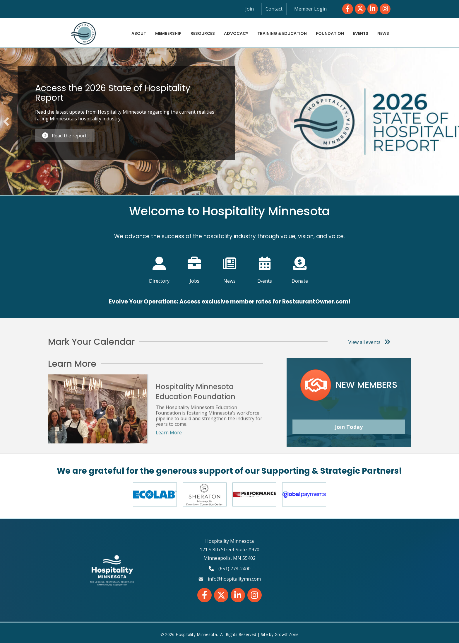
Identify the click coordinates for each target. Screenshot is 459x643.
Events (360, 33)
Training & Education (282, 33)
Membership (168, 33)
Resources (203, 33)
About (138, 33)
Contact (274, 9)
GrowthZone (287, 634)
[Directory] (159, 266)
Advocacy (236, 33)
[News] (229, 266)
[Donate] (300, 266)
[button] (6, 121)
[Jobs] (194, 266)
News (383, 33)
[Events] (265, 266)
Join (249, 9)
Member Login (310, 9)
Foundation (330, 33)
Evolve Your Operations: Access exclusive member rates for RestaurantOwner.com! (229, 302)
